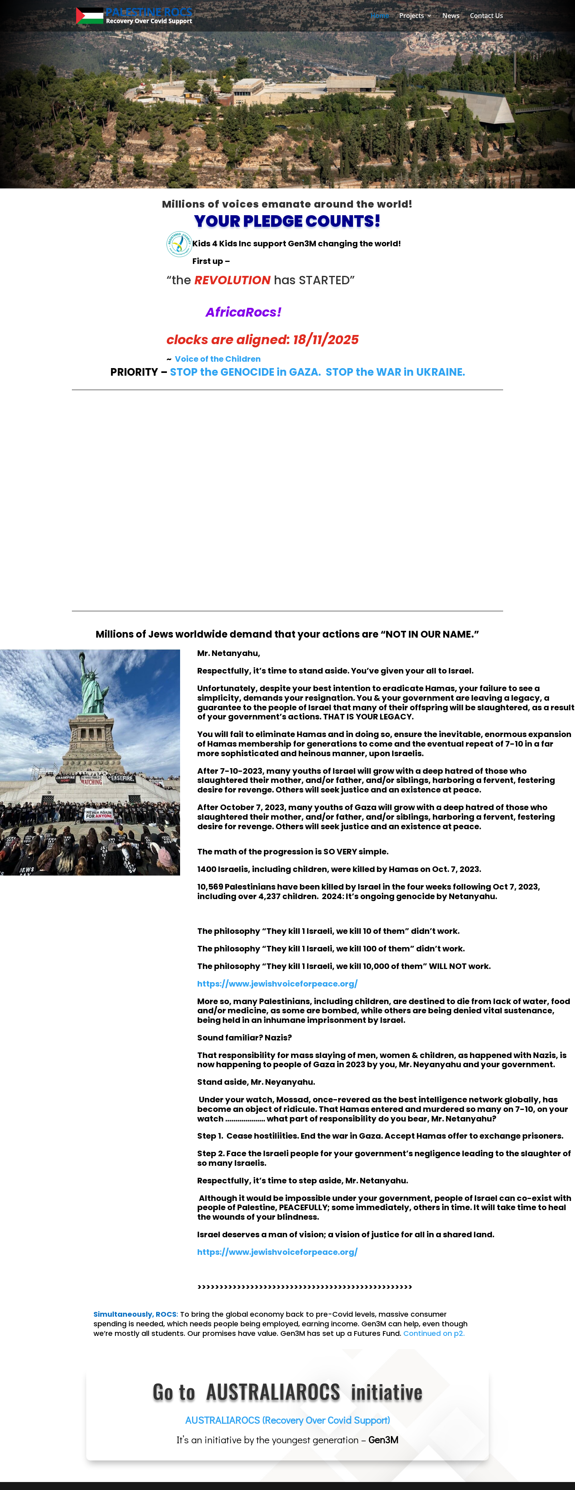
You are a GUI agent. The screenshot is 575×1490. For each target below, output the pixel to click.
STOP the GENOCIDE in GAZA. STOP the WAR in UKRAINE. (317, 372)
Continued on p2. (434, 1333)
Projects (411, 16)
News (451, 16)
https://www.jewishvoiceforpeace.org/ (277, 1252)
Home (380, 16)
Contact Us (486, 16)
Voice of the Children (218, 359)
